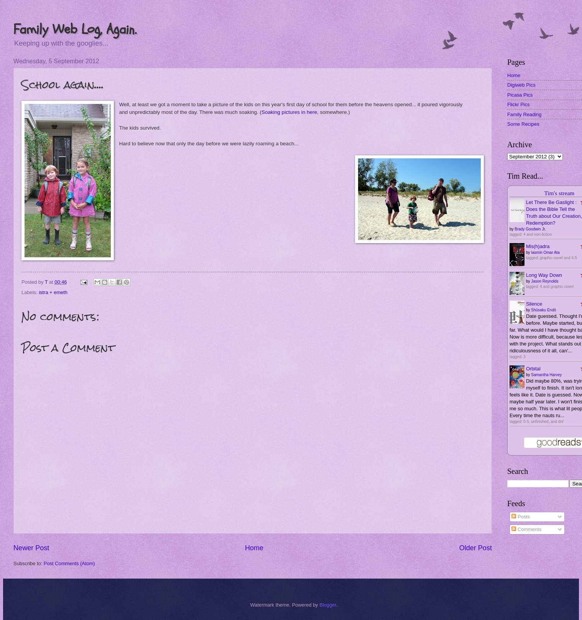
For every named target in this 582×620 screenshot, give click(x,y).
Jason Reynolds (544, 281)
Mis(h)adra (538, 246)
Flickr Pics (518, 104)
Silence (534, 304)
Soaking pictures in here (289, 112)
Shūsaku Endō (543, 310)
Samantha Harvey (546, 375)
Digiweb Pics (521, 85)
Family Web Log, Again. (74, 29)
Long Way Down (544, 275)
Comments (526, 529)
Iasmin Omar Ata (545, 252)
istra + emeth (53, 292)
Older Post (475, 548)
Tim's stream (559, 193)
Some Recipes (523, 124)
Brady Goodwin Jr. (530, 229)
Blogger (327, 605)
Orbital (533, 369)
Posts (520, 517)
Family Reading (524, 114)
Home (254, 548)
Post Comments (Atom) (69, 563)
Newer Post (31, 548)
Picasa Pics (520, 95)
